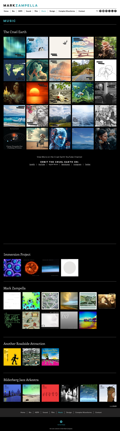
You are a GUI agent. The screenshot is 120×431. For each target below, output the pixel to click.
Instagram (77, 164)
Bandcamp (66, 164)
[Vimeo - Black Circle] (100, 11)
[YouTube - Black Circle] (103, 11)
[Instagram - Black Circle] (106, 11)
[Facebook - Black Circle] (115, 11)
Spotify (32, 164)
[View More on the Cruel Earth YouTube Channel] (59, 157)
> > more (113, 406)
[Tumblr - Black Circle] (109, 11)
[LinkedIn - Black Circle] (112, 11)
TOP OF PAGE (61, 425)
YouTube (41, 164)
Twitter (87, 164)
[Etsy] (97, 11)
